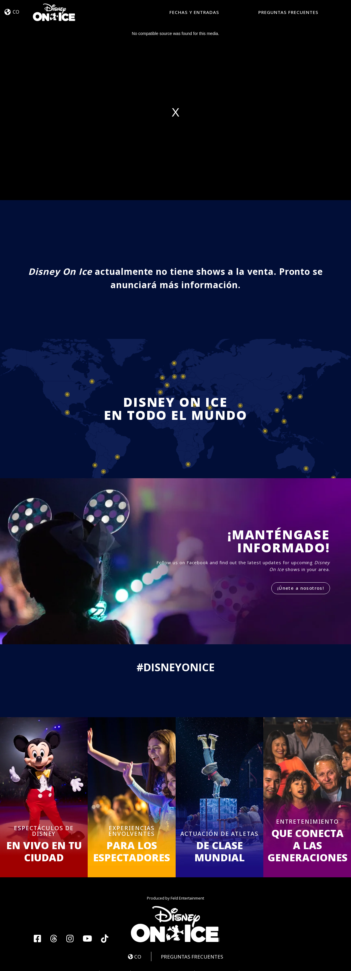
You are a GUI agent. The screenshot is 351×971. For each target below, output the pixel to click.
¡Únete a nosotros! (300, 588)
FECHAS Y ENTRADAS (194, 12)
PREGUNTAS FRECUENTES (288, 12)
